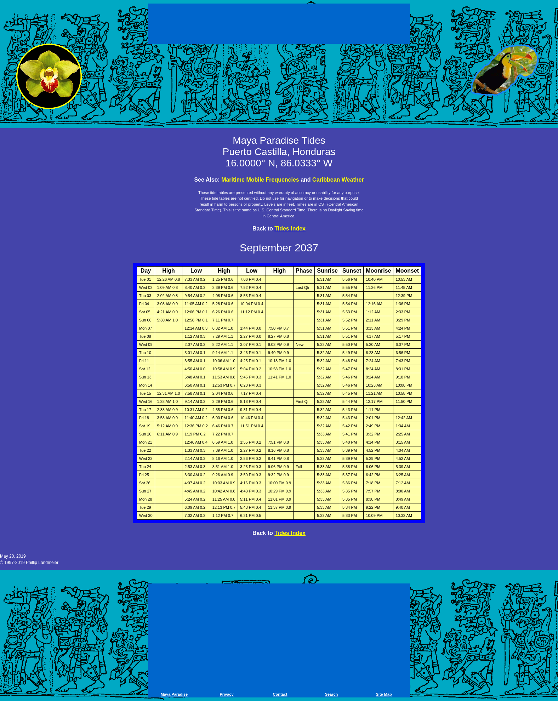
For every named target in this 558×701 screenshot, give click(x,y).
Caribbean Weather (338, 180)
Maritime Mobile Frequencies (260, 180)
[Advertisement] (279, 25)
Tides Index (290, 229)
